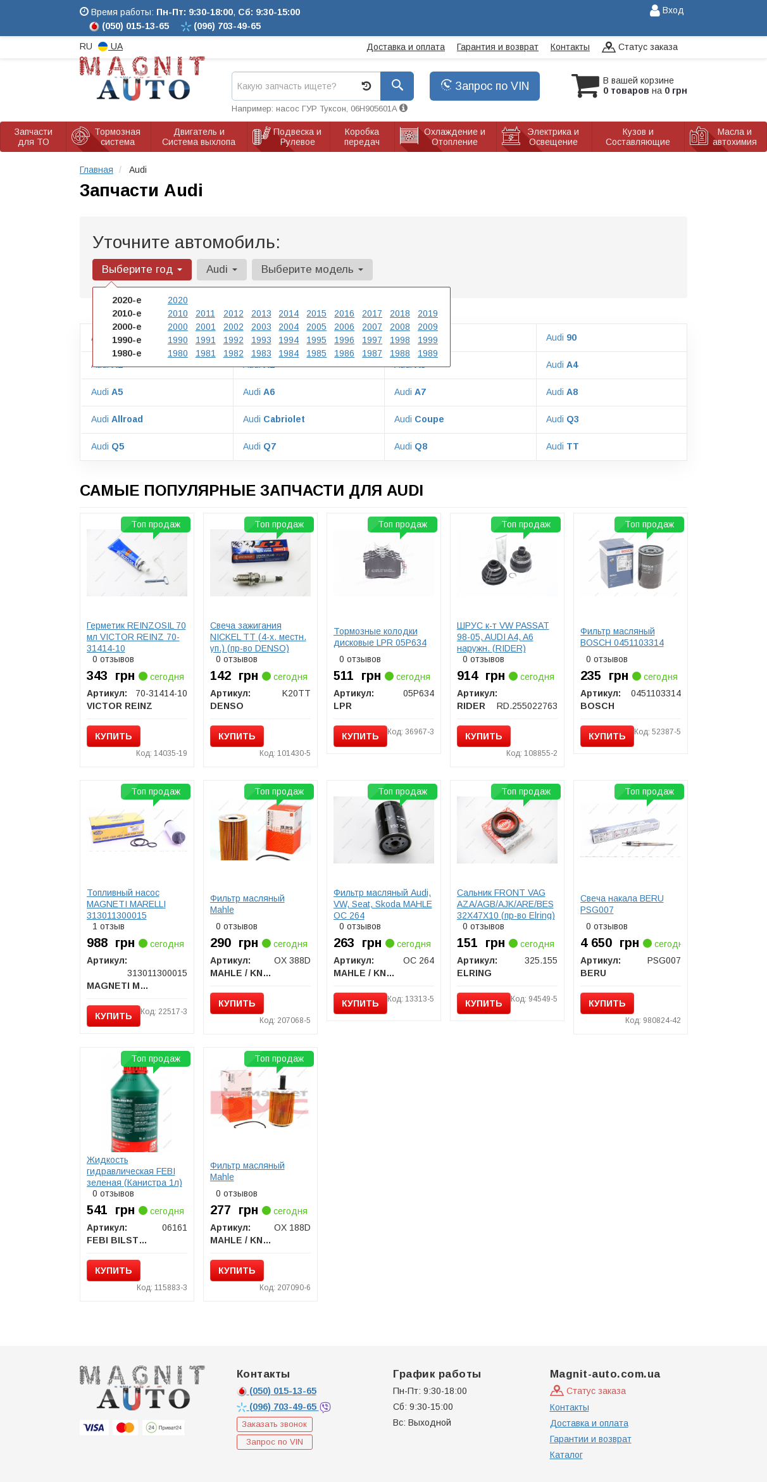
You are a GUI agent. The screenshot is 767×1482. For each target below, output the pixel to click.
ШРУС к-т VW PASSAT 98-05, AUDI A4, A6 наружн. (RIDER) (503, 636)
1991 (206, 340)
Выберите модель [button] (312, 269)
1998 (400, 340)
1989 (428, 353)
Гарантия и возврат (498, 47)
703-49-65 (278, 1407)
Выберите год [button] (142, 269)
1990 (178, 340)
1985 (316, 353)
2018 (400, 313)
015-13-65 (276, 1391)
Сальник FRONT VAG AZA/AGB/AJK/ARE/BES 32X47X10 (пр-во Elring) (506, 904)
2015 (316, 313)
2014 (288, 313)
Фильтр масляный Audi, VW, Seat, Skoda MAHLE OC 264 (383, 904)
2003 (261, 327)
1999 (428, 340)
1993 (261, 340)
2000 (178, 327)
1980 (178, 353)
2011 (205, 313)
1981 (206, 353)
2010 (178, 313)
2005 (316, 327)
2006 (344, 327)
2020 (178, 300)
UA (110, 46)
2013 (261, 313)
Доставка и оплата (405, 47)
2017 (372, 313)
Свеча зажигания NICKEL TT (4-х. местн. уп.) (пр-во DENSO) (258, 636)
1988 (400, 353)
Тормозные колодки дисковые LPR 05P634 (380, 637)
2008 (400, 327)
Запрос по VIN (484, 86)
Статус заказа (640, 48)
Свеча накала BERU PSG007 (622, 904)
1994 (288, 340)
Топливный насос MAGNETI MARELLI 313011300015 (126, 904)
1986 (344, 353)
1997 (372, 340)
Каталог (566, 1455)
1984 (288, 353)
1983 (261, 353)
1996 (344, 340)
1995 (316, 340)
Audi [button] (221, 269)
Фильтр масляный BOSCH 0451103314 (622, 637)
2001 (206, 327)
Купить (113, 736)
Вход (667, 11)
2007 (372, 327)
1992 (233, 340)
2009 (428, 327)
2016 (344, 313)
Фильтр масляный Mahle (247, 904)
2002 (233, 327)
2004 (288, 327)
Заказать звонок (274, 1424)
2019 (428, 313)
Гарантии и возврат (591, 1439)
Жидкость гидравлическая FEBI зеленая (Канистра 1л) (134, 1171)
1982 (233, 353)
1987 (372, 353)
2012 (233, 313)
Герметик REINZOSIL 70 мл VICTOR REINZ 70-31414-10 (136, 636)
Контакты (570, 47)
